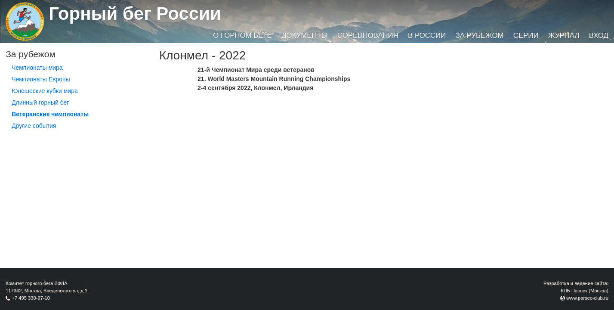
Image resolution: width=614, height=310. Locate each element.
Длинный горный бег (40, 102)
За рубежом (480, 35)
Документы (304, 35)
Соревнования (367, 35)
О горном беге (242, 35)
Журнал (563, 35)
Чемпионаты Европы (41, 79)
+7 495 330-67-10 (31, 298)
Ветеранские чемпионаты (50, 114)
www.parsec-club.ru (587, 298)
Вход (598, 35)
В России (427, 35)
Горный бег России (135, 13)
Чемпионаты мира (37, 67)
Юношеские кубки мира (45, 90)
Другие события (34, 125)
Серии (526, 35)
